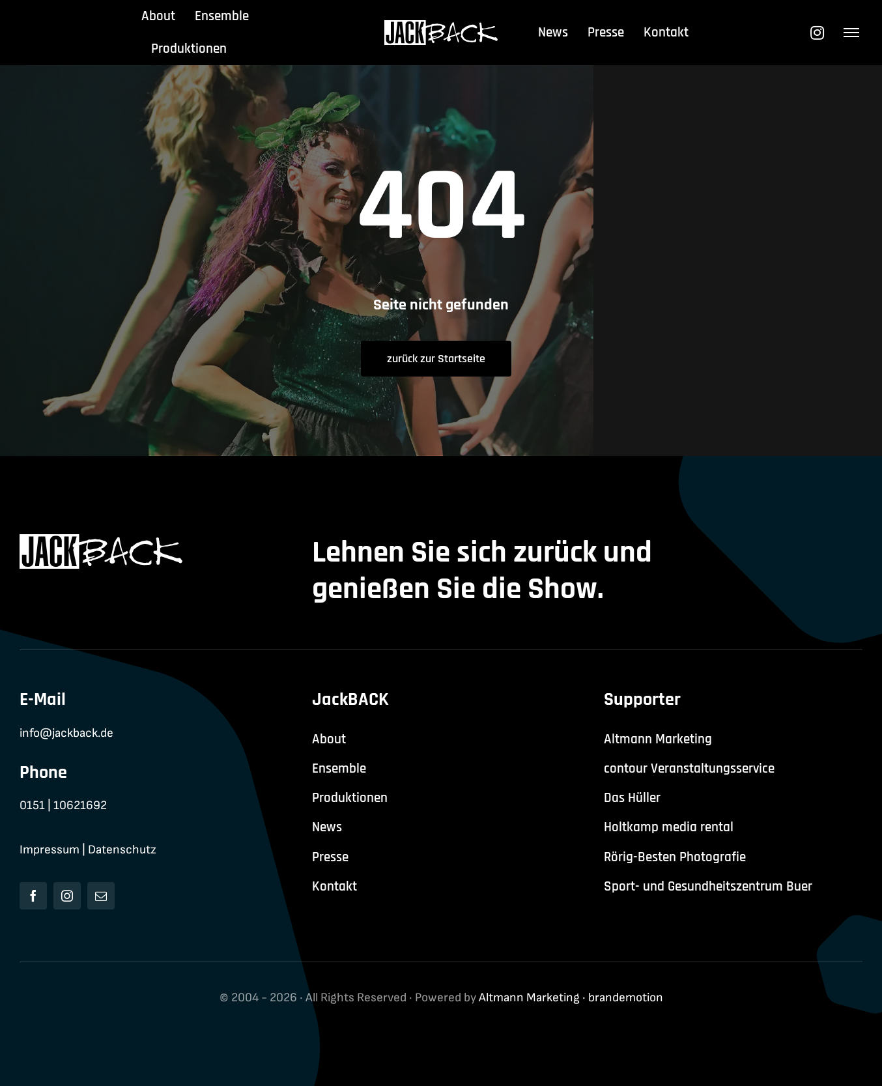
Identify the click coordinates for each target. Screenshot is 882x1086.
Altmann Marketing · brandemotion (571, 997)
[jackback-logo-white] (441, 27)
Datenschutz (122, 849)
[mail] (101, 895)
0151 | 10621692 (63, 805)
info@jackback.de (66, 733)
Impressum (49, 849)
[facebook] (33, 895)
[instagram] (67, 895)
